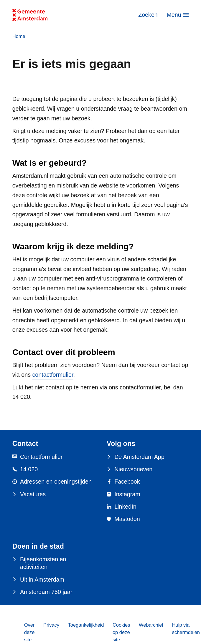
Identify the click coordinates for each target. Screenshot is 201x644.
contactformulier (52, 374)
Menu (174, 14)
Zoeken (148, 14)
